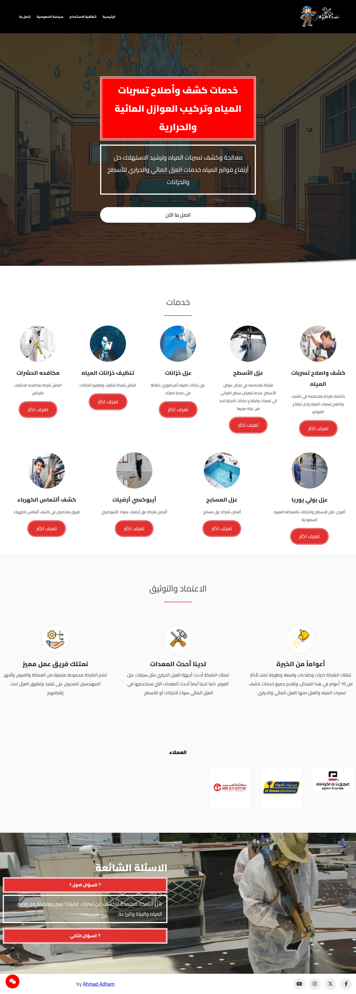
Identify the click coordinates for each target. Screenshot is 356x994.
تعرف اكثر (318, 428)
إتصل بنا (25, 16)
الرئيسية (109, 16)
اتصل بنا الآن (178, 214)
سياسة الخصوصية (50, 16)
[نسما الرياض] (319, 16)
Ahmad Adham (99, 983)
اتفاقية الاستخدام (83, 16)
